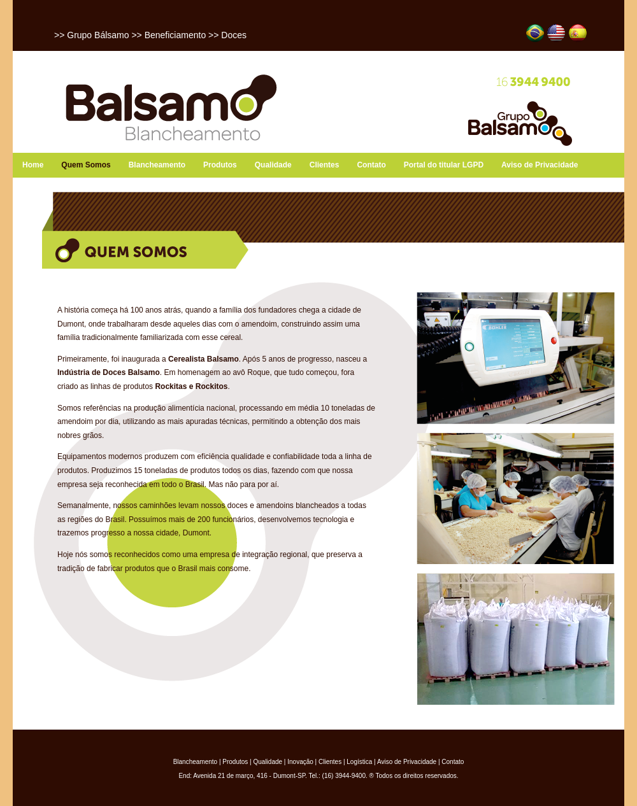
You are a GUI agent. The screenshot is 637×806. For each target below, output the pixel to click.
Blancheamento (157, 164)
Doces (234, 35)
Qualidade (273, 164)
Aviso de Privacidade (539, 164)
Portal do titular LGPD (443, 164)
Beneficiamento (175, 35)
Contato (371, 164)
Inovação (300, 761)
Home (32, 164)
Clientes (325, 164)
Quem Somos (85, 164)
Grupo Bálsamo (98, 35)
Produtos (220, 164)
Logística (359, 761)
